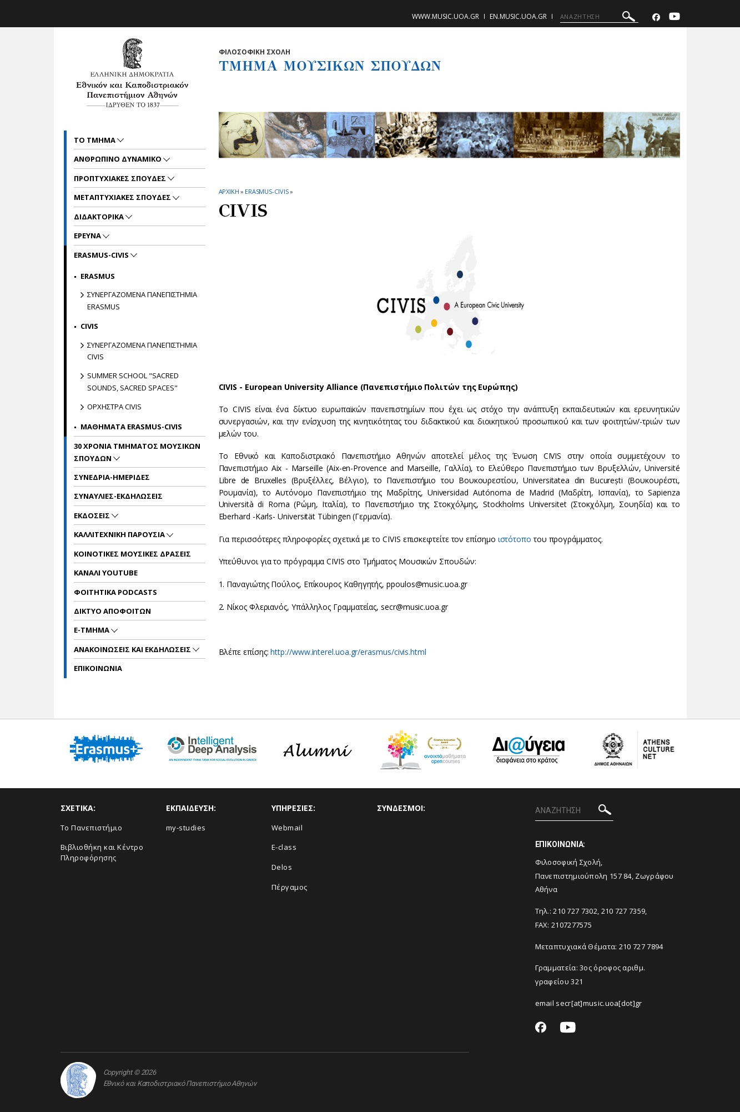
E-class (284, 847)
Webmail (287, 828)
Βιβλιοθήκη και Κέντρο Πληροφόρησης (102, 852)
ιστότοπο (514, 539)
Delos (282, 867)
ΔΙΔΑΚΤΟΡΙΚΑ (99, 217)
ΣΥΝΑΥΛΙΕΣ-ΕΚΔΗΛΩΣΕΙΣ (118, 496)
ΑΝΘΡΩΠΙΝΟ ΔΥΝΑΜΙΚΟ (118, 159)
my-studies (186, 828)
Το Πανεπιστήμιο (92, 828)
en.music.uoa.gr (518, 16)
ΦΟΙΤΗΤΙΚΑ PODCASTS (115, 592)
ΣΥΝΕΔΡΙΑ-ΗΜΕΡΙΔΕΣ (112, 477)
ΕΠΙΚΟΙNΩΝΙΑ (98, 668)
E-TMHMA (92, 630)
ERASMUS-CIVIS (267, 191)
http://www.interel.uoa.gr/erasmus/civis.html (348, 652)
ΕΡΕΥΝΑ (88, 236)
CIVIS (89, 326)
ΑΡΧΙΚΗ (229, 191)
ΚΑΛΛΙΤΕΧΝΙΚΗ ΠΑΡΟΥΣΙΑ (120, 534)
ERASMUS (97, 276)
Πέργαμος (289, 887)
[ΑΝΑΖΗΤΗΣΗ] (599, 17)
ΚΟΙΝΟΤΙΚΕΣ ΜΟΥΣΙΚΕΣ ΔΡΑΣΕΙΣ (132, 554)
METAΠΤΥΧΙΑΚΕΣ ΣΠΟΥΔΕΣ (123, 197)
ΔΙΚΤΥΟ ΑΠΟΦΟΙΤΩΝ (112, 611)
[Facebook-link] (656, 17)
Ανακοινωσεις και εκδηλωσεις (133, 649)
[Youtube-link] (674, 17)
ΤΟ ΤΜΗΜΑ (95, 140)
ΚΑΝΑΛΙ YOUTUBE (106, 573)
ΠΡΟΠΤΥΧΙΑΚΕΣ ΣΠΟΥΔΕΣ (121, 178)
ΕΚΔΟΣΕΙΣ (93, 515)
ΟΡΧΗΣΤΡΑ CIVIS (114, 407)
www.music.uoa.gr (445, 16)
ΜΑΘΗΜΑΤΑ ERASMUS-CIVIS (131, 427)
